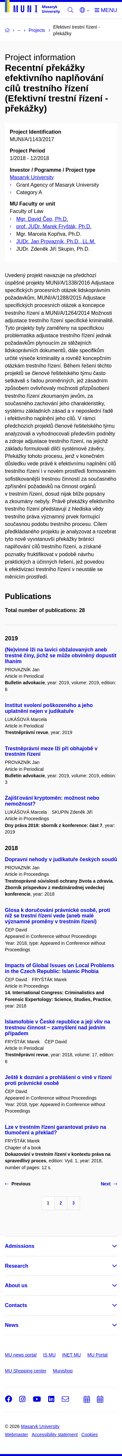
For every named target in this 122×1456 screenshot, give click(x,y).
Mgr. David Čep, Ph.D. (42, 219)
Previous (18, 1183)
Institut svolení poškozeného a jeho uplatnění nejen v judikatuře (49, 708)
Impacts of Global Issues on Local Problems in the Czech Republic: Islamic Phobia (59, 968)
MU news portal (20, 1354)
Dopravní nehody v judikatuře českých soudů (61, 859)
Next (109, 1183)
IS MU (49, 1354)
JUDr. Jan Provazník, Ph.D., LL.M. (56, 241)
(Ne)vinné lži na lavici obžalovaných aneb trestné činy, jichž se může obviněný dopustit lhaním (60, 655)
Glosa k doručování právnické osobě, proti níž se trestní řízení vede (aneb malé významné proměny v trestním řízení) (57, 916)
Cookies (89, 1434)
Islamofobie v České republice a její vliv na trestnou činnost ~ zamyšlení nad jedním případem (57, 1027)
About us (16, 1285)
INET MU (71, 1354)
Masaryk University (32, 177)
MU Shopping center (26, 1370)
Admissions (19, 1246)
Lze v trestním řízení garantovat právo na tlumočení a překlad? (55, 1130)
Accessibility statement (55, 1434)
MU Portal (97, 1354)
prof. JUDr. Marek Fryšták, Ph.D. (53, 226)
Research (16, 1266)
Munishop (63, 1370)
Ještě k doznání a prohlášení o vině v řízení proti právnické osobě (58, 1080)
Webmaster (16, 1434)
